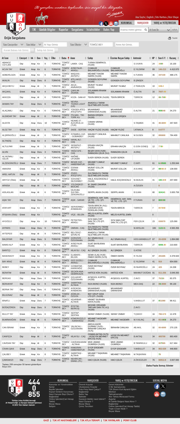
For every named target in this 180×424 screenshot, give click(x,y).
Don (38, 58)
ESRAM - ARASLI (75, 169)
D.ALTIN (137, 111)
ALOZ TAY (7, 130)
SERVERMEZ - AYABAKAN (78, 208)
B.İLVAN (137, 192)
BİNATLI (6, 301)
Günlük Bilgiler (47, 30)
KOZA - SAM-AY (78, 97)
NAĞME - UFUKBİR (75, 157)
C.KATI (137, 163)
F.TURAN (138, 200)
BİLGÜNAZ (7, 295)
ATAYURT (6, 208)
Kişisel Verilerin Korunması (61, 392)
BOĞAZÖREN (8, 307)
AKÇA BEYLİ (8, 86)
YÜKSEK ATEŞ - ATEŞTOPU (78, 110)
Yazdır (175, 38)
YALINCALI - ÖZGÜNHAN (77, 327)
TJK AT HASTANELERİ (64, 420)
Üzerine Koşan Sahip (120, 58)
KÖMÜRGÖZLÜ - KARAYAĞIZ (78, 319)
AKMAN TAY (8, 104)
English (150, 17)
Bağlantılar (54, 396)
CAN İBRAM (8, 327)
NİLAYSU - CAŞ (78, 250)
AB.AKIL (137, 327)
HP (153, 58)
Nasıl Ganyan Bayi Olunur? (61, 394)
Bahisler (82, 396)
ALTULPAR (7, 146)
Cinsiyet (23, 58)
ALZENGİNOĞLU (10, 163)
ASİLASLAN (7, 192)
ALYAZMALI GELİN (7, 157)
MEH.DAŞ (138, 284)
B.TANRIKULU (140, 343)
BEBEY (5, 267)
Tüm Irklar (30, 44)
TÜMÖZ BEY (65, 63)
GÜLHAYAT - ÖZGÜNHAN (77, 278)
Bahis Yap (108, 30)
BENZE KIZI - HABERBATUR (78, 163)
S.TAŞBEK (138, 123)
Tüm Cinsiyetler (10, 44)
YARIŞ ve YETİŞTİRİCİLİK (165, 23)
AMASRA (6, 169)
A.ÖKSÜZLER (140, 360)
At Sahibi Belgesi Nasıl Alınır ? (122, 401)
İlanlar (52, 387)
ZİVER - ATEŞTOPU (76, 174)
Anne (72, 58)
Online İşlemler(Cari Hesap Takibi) (124, 406)
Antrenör (137, 58)
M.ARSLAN (139, 228)
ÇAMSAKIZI (7, 360)
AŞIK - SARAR (77, 200)
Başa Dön (6, 367)
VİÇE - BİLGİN (77, 214)
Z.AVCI (137, 278)
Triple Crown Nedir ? (118, 409)
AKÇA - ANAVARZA (76, 86)
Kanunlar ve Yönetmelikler (61, 384)
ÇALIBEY (6, 354)
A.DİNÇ (137, 152)
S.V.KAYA (138, 64)
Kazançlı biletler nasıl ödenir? (92, 399)
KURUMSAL (126, 23)
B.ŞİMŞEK (138, 80)
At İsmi (5, 58)
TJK (34, 30)
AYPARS (6, 228)
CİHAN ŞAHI (8, 349)
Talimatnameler (116, 394)
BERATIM (6, 273)
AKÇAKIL (6, 92)
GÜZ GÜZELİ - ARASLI (77, 261)
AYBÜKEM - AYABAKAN (76, 289)
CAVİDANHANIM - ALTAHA (78, 343)
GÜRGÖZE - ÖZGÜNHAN (77, 239)
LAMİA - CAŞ (77, 64)
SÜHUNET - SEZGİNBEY (77, 180)
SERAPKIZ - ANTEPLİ (76, 146)
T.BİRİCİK (138, 97)
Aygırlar (112, 399)
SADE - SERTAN (78, 130)
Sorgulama (77, 30)
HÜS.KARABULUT (142, 239)
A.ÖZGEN (138, 185)
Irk (32, 58)
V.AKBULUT (139, 301)
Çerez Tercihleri (86, 406)
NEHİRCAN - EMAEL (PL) (77, 360)
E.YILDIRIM (139, 69)
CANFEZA (7, 336)
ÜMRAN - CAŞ (77, 228)
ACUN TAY (7, 69)
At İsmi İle (154, 29)
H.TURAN (138, 75)
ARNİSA (6, 185)
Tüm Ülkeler (75, 44)
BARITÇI (6, 250)
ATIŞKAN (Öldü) (9, 214)
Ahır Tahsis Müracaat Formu (121, 396)
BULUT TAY (7, 314)
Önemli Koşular (86, 384)
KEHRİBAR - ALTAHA (77, 300)
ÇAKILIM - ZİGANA (75, 91)
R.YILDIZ (138, 256)
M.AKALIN (138, 180)
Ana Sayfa (140, 17)
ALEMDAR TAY (9, 116)
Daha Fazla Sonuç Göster (159, 365)
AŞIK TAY (6, 200)
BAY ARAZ (7, 261)
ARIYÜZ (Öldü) (9, 180)
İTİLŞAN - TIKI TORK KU (77, 116)
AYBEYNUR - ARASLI (77, 69)
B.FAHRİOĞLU (140, 267)
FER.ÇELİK (139, 221)
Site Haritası (161, 17)
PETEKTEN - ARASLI (77, 221)
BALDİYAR (7, 239)
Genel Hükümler (116, 384)
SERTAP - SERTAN (75, 314)
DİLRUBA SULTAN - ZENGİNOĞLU (77, 192)
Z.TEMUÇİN (139, 86)
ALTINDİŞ (6, 141)
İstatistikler (93, 30)
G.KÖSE (137, 250)
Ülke (53, 58)
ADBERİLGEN (8, 75)
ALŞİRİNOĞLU (9, 135)
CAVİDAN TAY (8, 343)
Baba (64, 58)
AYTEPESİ (7, 233)
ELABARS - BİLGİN (76, 256)
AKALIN (6, 80)
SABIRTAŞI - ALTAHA (77, 284)
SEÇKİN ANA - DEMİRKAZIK (77, 272)
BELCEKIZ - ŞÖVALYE (76, 233)
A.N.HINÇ (138, 169)
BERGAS (6, 278)
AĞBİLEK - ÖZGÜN (76, 295)
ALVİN (5, 152)
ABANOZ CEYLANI (6, 63)
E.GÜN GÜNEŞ (141, 146)
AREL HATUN (8, 174)
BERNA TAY (7, 289)
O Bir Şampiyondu (117, 387)
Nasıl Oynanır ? (86, 401)
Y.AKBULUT (139, 349)
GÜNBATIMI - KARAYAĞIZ (77, 267)
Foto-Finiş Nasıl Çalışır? (90, 389)
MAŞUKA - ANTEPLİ (76, 75)
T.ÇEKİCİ (138, 314)
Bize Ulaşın (173, 17)
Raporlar (63, 30)
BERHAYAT (7, 284)
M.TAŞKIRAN (140, 354)
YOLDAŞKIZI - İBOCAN (77, 185)
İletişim (52, 406)
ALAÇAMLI (7, 111)
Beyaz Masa (54, 404)
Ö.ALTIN (137, 92)
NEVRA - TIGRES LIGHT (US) (78, 104)
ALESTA (6, 123)
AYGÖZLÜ (7, 221)
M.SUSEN (138, 135)
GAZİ (46, 420)
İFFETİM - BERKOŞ (75, 307)
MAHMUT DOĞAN (142, 273)
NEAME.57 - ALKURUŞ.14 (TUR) (77, 123)
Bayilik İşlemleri (56, 389)
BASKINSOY (8, 256)
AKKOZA (6, 97)
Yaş (46, 58)
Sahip (90, 58)
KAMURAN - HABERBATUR (78, 349)
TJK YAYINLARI (111, 420)
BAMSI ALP (7, 245)
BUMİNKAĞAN (9, 320)
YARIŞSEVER (143, 23)
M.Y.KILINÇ (139, 320)
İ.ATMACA (138, 130)
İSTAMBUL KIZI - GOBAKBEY (78, 135)
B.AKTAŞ (138, 336)
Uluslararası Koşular (88, 387)
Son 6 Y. (162, 58)
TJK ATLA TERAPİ (90, 420)
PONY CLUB (129, 420)
